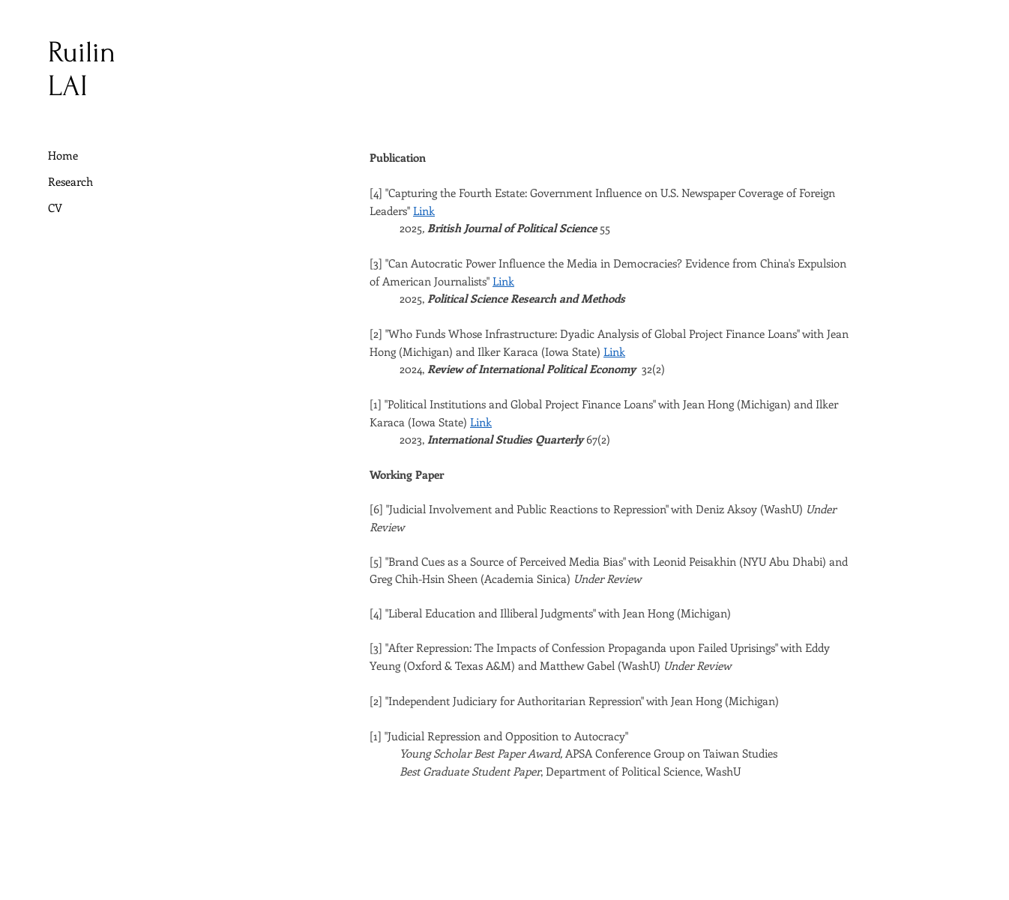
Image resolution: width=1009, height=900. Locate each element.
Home (63, 155)
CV (55, 207)
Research (70, 181)
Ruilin (81, 52)
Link (424, 210)
